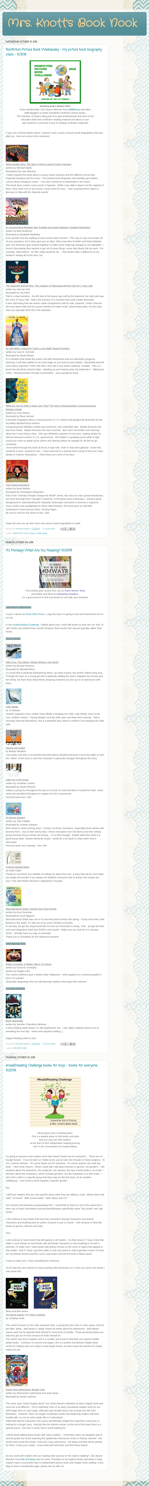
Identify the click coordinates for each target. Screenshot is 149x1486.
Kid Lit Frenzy (28, 1459)
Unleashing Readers (67, 594)
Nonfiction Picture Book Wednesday (30, 533)
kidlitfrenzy (74, 109)
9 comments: (49, 1044)
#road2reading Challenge (25, 624)
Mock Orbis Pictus (35, 614)
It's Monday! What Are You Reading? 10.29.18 (39, 550)
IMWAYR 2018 (20, 1048)
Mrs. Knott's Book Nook (72, 23)
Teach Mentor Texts (74, 590)
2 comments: (49, 529)
